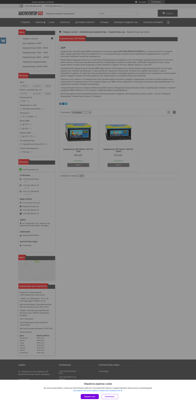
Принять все (89, 397)
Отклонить (109, 397)
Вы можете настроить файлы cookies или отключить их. (97, 391)
